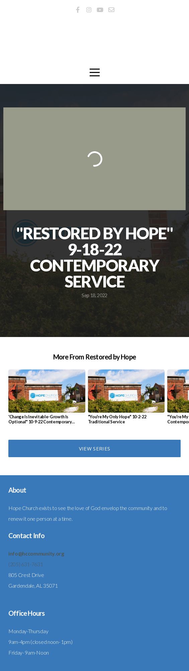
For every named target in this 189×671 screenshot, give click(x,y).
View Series (94, 448)
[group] (46, 399)
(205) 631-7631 (25, 564)
